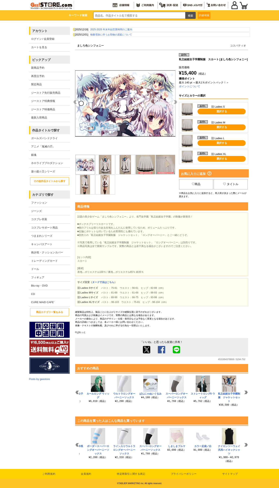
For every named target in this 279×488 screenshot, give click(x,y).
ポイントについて (189, 86)
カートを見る (39, 47)
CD (33, 294)
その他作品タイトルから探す (50, 181)
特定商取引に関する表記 (131, 473)
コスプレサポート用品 (44, 227)
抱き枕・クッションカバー (47, 252)
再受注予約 (37, 76)
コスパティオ (238, 45)
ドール (35, 269)
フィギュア (37, 277)
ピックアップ (41, 59)
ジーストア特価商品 (43, 109)
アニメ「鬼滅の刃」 (43, 146)
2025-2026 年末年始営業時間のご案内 (111, 29)
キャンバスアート (41, 244)
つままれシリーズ (41, 235)
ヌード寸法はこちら (103, 282)
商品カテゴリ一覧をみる (49, 312)
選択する (221, 111)
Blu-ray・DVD (39, 285)
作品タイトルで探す (46, 130)
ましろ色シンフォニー (90, 45)
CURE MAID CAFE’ (42, 302)
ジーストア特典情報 (43, 100)
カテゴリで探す (43, 194)
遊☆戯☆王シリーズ (43, 171)
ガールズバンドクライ (44, 138)
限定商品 (36, 84)
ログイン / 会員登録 (43, 38)
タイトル (230, 184)
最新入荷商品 (39, 117)
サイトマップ (230, 473)
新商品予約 (37, 67)
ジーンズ (36, 211)
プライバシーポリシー (184, 473)
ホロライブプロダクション (47, 163)
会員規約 (86, 473)
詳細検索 (204, 15)
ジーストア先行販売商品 (45, 92)
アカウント (39, 31)
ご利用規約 (48, 473)
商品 (196, 184)
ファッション (39, 202)
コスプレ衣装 (39, 219)
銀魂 (33, 154)
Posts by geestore (39, 379)
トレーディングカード (44, 260)
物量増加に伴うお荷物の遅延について (111, 34)
